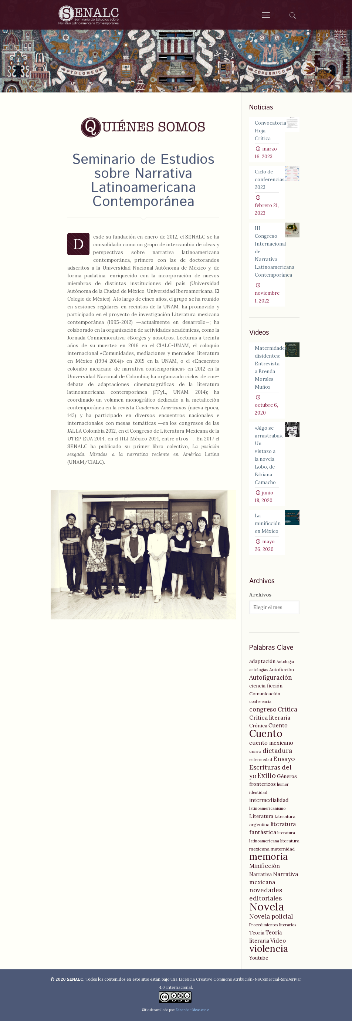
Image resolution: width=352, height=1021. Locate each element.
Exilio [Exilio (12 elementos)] (266, 775)
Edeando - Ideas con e (192, 1010)
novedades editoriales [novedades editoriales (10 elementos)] (265, 894)
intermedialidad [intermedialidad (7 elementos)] (269, 800)
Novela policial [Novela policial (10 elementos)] (271, 916)
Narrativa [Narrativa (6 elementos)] (260, 874)
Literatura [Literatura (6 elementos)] (261, 816)
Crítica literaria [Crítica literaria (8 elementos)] (269, 717)
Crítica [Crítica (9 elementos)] (287, 709)
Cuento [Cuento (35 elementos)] (265, 733)
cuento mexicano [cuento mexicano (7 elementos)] (271, 743)
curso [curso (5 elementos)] (255, 751)
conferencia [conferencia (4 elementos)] (260, 701)
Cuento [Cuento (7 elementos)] (278, 725)
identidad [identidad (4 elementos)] (258, 792)
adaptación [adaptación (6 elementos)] (262, 661)
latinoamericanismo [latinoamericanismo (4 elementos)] (267, 808)
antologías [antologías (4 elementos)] (258, 669)
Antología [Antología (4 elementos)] (285, 661)
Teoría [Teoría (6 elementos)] (256, 932)
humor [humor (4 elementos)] (283, 784)
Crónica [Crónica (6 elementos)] (258, 725)
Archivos (260, 595)
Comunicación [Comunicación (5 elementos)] (264, 693)
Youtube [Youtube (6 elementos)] (258, 957)
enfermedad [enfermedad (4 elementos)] (260, 759)
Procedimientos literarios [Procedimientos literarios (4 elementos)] (272, 924)
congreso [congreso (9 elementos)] (263, 709)
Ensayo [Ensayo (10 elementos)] (284, 759)
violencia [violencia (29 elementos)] (268, 948)
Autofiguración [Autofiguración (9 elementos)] (270, 677)
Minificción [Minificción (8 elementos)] (264, 865)
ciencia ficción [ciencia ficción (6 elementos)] (265, 685)
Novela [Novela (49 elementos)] (266, 906)
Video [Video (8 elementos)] (278, 940)
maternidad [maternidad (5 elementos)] (283, 849)
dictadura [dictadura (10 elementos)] (277, 751)
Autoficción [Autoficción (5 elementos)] (281, 669)
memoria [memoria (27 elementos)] (268, 856)
